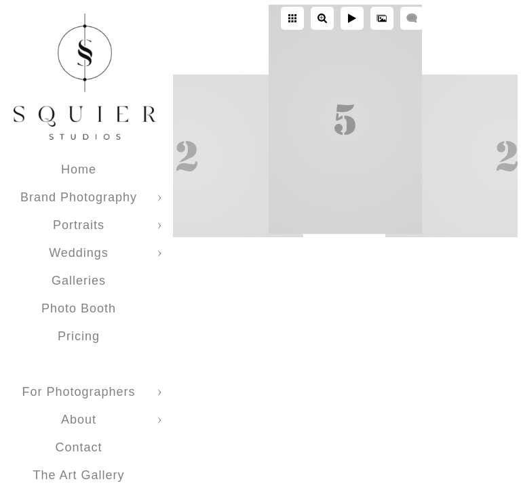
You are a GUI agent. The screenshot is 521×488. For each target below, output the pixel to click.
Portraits (78, 225)
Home (78, 169)
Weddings (79, 253)
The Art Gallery (78, 475)
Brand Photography (78, 197)
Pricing (79, 336)
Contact (78, 447)
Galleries (79, 280)
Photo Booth (78, 308)
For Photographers (78, 392)
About (78, 419)
